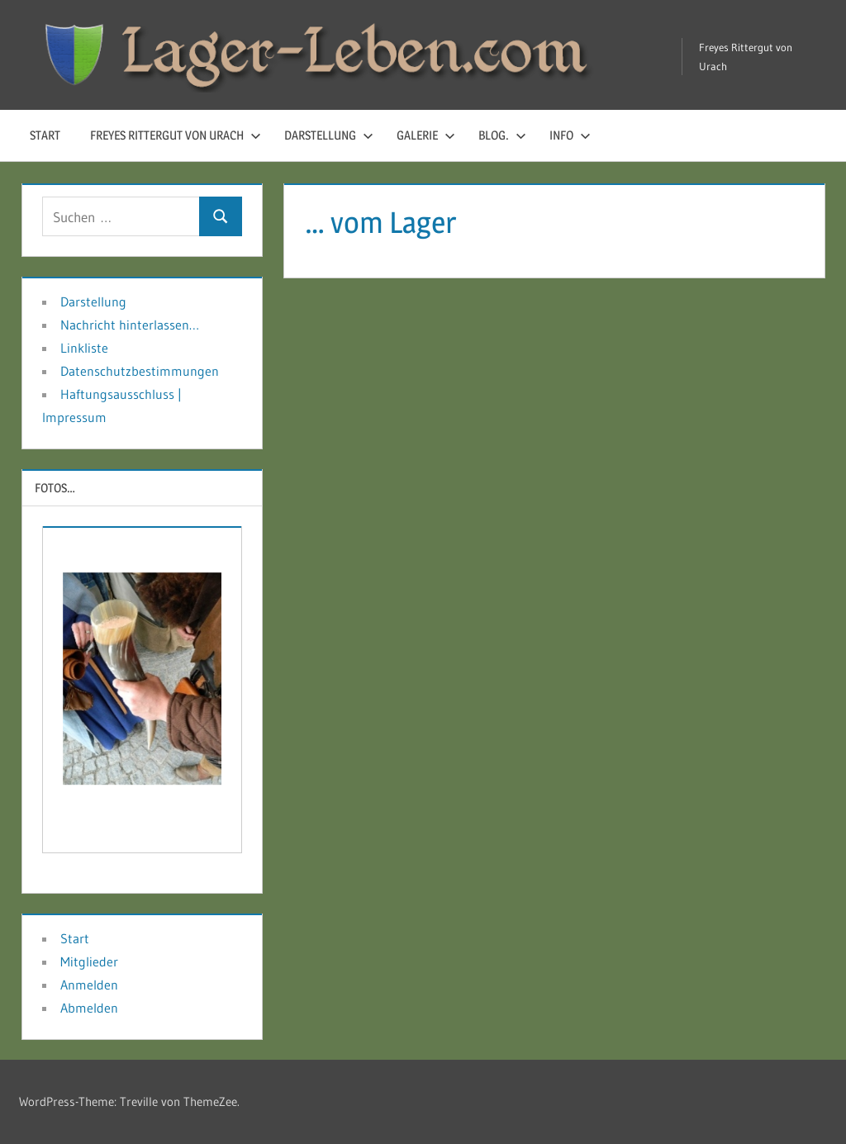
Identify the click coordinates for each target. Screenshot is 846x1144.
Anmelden (89, 984)
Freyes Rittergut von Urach (175, 135)
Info (570, 135)
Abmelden (89, 1007)
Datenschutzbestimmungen (139, 371)
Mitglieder (89, 961)
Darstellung (328, 135)
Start (45, 135)
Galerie (426, 135)
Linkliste (84, 347)
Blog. (502, 135)
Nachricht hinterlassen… (129, 324)
